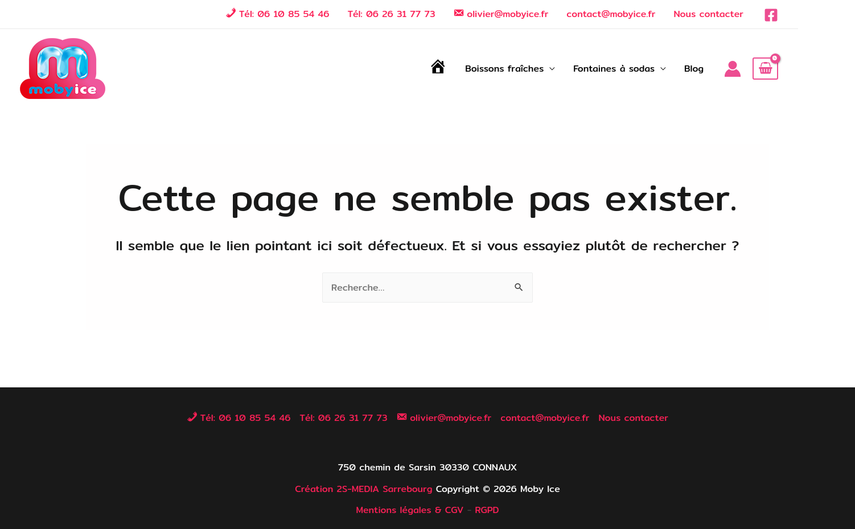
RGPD (487, 510)
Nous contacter (708, 14)
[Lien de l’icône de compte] (732, 68)
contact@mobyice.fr (610, 14)
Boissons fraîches (504, 68)
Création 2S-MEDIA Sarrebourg (363, 489)
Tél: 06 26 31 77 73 (391, 14)
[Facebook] (771, 15)
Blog (694, 68)
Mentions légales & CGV (409, 510)
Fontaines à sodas (614, 68)
